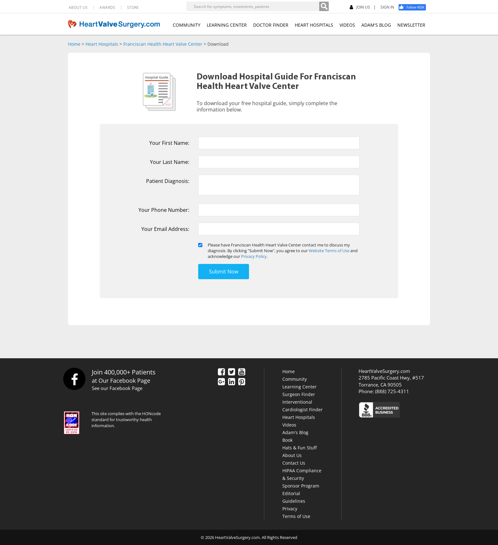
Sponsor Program (300, 486)
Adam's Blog (295, 432)
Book (287, 440)
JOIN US (360, 7)
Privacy (289, 509)
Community (294, 379)
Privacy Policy (254, 256)
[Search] (324, 6)
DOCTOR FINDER (270, 25)
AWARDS (107, 8)
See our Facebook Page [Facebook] (117, 388)
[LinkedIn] (231, 382)
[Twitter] (231, 372)
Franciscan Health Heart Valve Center (162, 44)
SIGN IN (387, 7)
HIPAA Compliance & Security (301, 474)
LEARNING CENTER (227, 25)
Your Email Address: (165, 228)
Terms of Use (296, 516)
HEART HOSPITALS (314, 25)
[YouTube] (241, 372)
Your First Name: (169, 142)
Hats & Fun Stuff (299, 448)
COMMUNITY (186, 25)
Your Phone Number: (163, 209)
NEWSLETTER (411, 25)
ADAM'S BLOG (376, 25)
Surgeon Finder (298, 394)
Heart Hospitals (101, 44)
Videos (289, 425)
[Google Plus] (221, 382)
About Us (292, 455)
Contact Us (293, 463)
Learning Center (299, 387)
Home (74, 44)
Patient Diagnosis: (167, 181)
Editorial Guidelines (293, 497)
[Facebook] (414, 7)
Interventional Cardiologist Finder (302, 406)
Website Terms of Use (329, 250)
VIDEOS (347, 25)
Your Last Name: (169, 161)
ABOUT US (78, 8)
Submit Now (223, 271)
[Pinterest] (241, 382)
